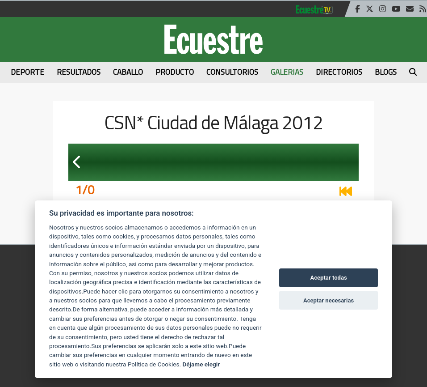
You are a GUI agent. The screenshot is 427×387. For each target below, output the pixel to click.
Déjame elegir (201, 364)
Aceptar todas (328, 277)
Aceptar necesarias (328, 300)
